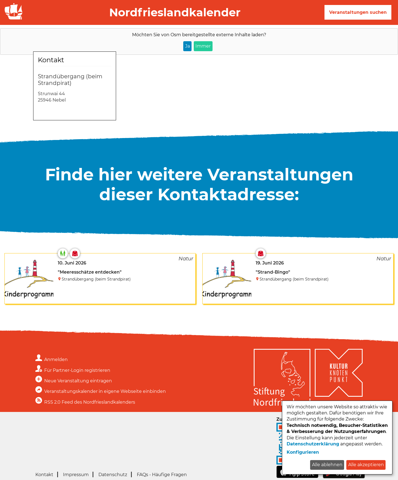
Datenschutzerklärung (313, 444)
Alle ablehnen (327, 464)
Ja (187, 46)
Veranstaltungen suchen (358, 12)
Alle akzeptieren (366, 464)
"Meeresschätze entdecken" (90, 272)
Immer (203, 46)
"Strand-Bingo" (273, 272)
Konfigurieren (303, 452)
